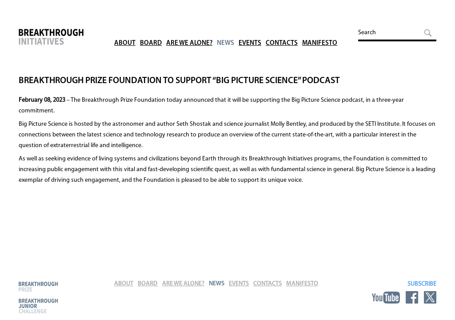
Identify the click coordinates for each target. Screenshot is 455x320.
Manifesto (319, 31)
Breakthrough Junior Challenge (38, 305)
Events (250, 31)
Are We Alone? (189, 31)
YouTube (386, 297)
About (125, 31)
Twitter (430, 297)
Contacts (282, 31)
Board (151, 31)
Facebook (412, 297)
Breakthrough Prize (38, 286)
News (225, 31)
